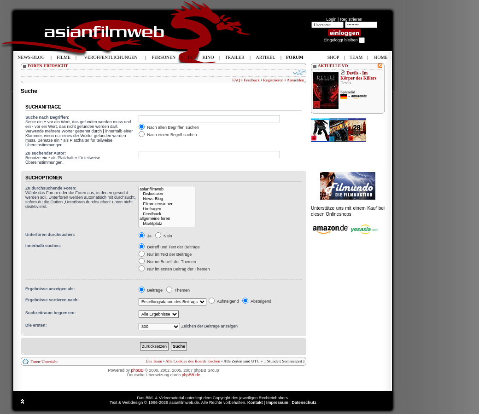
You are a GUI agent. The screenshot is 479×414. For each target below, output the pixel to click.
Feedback (251, 80)
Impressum (277, 402)
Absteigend (256, 301)
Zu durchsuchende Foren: (50, 188)
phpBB (137, 370)
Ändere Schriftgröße (299, 72)
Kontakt (255, 402)
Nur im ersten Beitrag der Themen (174, 269)
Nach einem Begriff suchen (168, 134)
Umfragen (167, 209)
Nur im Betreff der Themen (167, 261)
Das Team (154, 361)
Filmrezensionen (167, 204)
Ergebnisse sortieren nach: (52, 300)
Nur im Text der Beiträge (165, 254)
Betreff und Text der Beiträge (169, 247)
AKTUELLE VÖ (333, 65)
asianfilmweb (167, 189)
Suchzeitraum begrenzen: (50, 312)
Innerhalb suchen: (43, 245)
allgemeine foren (167, 218)
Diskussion (167, 193)
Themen (178, 290)
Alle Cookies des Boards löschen (192, 361)
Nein (163, 236)
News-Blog (167, 198)
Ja (145, 236)
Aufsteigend (224, 301)
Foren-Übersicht (44, 361)
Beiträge (151, 290)
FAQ (236, 80)
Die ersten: (36, 325)
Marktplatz (167, 223)
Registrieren (351, 19)
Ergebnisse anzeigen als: (50, 289)
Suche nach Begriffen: (47, 117)
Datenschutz (304, 402)
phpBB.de (191, 375)
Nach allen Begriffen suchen (169, 127)
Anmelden (295, 80)
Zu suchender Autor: (45, 153)
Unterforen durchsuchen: (50, 234)
